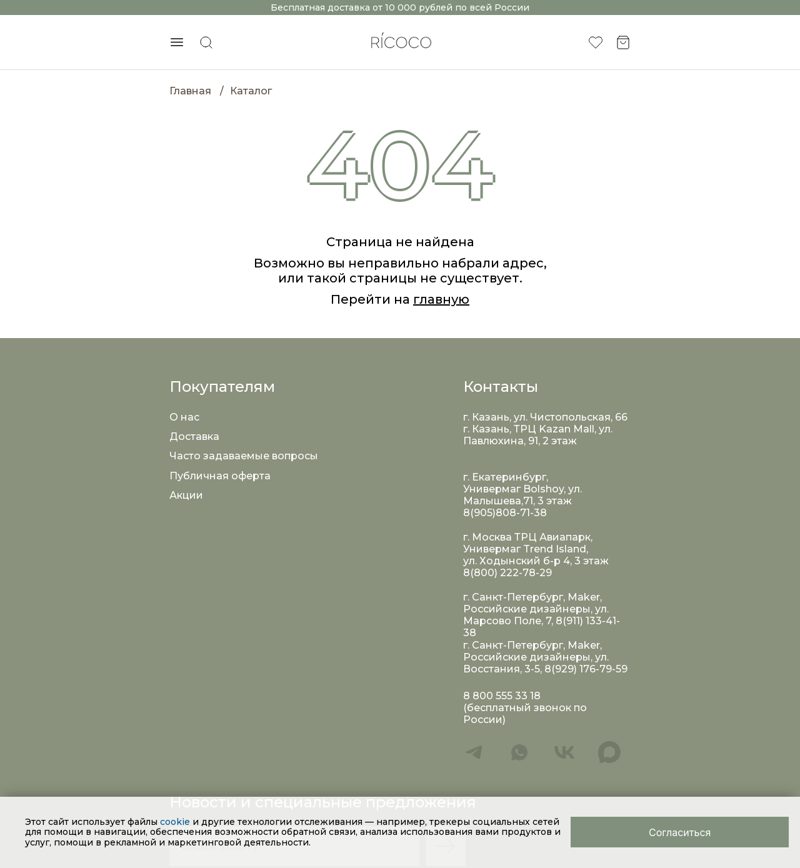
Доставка (194, 436)
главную (441, 299)
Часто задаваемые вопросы (243, 456)
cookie (176, 821)
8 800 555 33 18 (502, 696)
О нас (184, 417)
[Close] (680, 832)
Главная (190, 91)
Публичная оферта (220, 476)
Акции (186, 495)
